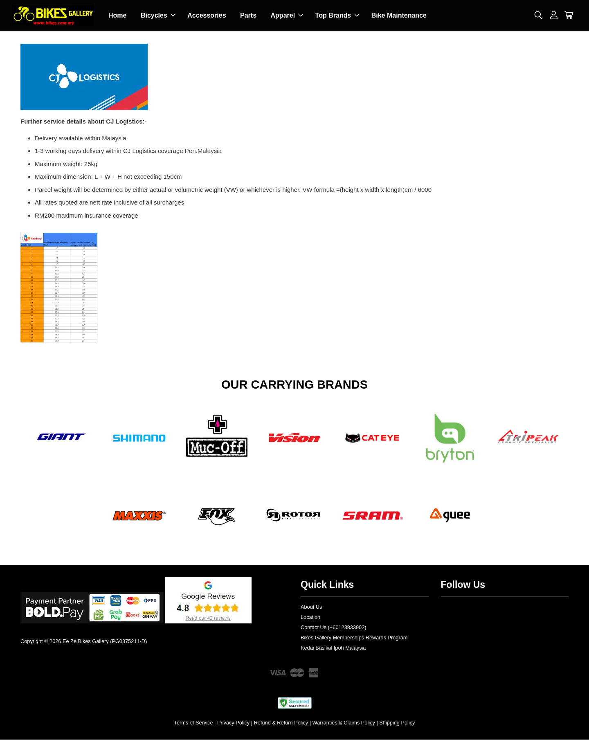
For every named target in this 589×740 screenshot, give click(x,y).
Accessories (206, 15)
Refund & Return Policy (281, 723)
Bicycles (158, 15)
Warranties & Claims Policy (343, 723)
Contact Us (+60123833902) (333, 628)
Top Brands (337, 15)
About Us (311, 608)
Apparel (287, 15)
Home (117, 15)
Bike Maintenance (399, 15)
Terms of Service (193, 723)
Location (310, 617)
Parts (248, 15)
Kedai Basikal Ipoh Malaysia (333, 648)
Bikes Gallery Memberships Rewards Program (354, 638)
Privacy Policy (233, 723)
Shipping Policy (397, 723)
